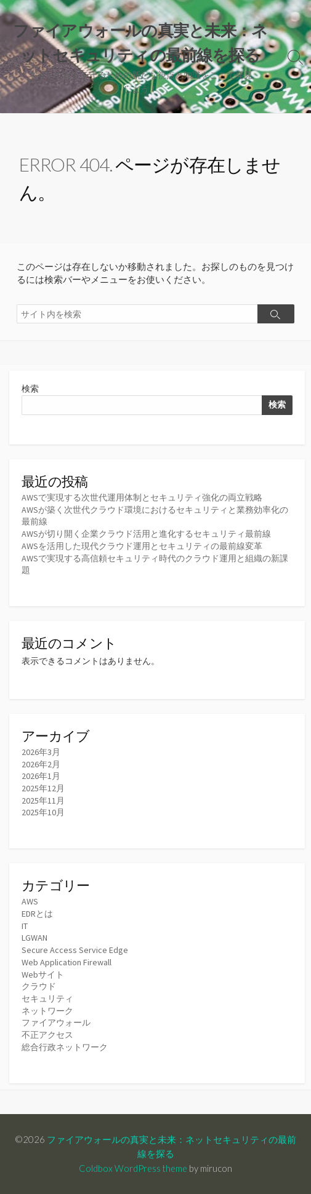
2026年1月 (41, 775)
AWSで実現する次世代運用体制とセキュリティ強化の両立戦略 (142, 497)
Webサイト (43, 974)
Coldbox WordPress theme (133, 1168)
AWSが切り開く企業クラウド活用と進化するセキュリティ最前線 (146, 533)
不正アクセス (47, 1034)
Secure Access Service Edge (75, 949)
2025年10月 (43, 812)
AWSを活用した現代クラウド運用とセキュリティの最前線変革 (142, 546)
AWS (30, 901)
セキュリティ (47, 998)
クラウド (39, 986)
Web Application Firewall (66, 962)
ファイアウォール (56, 1022)
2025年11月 (43, 800)
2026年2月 (41, 764)
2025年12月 (43, 788)
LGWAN (34, 937)
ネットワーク (47, 1010)
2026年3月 (41, 751)
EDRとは (37, 913)
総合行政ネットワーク (65, 1047)
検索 (30, 388)
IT (25, 925)
